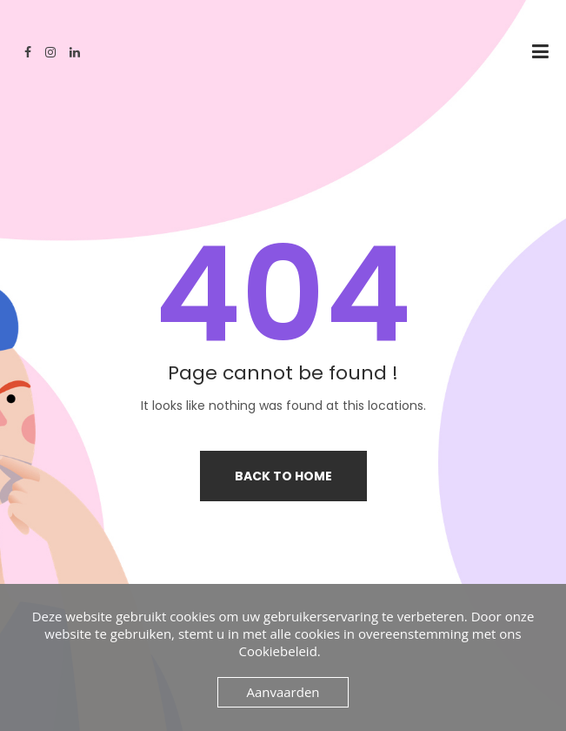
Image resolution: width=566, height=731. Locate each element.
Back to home (283, 476)
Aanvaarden (282, 692)
